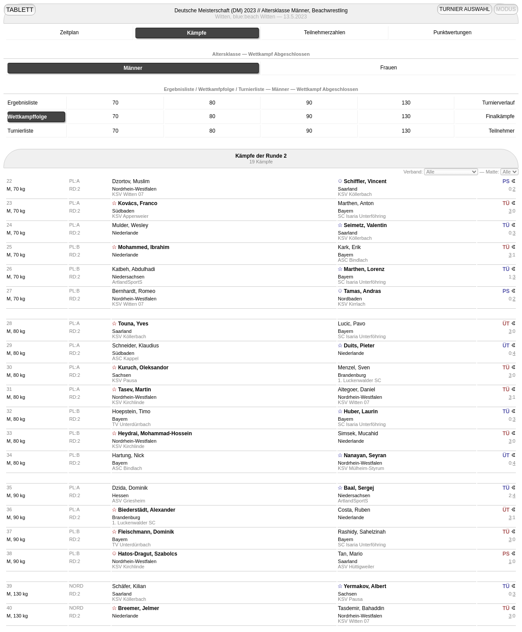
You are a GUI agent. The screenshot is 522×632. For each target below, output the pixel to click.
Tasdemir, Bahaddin (361, 608)
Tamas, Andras (362, 291)
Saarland (347, 188)
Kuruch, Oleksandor (143, 368)
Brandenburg (352, 375)
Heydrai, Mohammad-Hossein (155, 433)
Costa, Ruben (354, 510)
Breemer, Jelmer (138, 608)
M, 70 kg (16, 188)
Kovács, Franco (137, 203)
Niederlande (125, 232)
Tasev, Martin (134, 389)
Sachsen (121, 375)
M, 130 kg (17, 593)
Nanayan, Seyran (365, 455)
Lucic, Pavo (351, 324)
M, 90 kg (16, 495)
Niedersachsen (128, 276)
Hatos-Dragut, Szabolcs (148, 554)
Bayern (345, 210)
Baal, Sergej (359, 488)
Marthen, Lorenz (364, 269)
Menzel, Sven (354, 368)
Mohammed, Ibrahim (144, 247)
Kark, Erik (349, 247)
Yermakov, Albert (365, 586)
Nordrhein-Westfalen (134, 188)
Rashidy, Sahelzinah (362, 532)
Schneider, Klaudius (135, 346)
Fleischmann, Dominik (146, 532)
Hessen (120, 495)
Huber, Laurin (360, 411)
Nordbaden (350, 298)
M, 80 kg (16, 331)
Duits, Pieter (359, 346)
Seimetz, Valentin (365, 225)
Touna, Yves (133, 324)
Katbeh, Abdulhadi (133, 269)
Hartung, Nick (128, 455)
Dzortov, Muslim (130, 181)
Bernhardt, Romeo (133, 291)
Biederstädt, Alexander (146, 510)
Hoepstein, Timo (131, 411)
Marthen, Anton (355, 203)
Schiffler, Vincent (365, 181)
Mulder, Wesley (130, 225)
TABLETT (19, 9)
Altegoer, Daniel (356, 389)
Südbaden (123, 210)
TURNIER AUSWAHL (464, 9)
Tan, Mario (350, 554)
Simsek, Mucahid (358, 433)
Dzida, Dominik (130, 488)
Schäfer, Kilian (129, 586)
